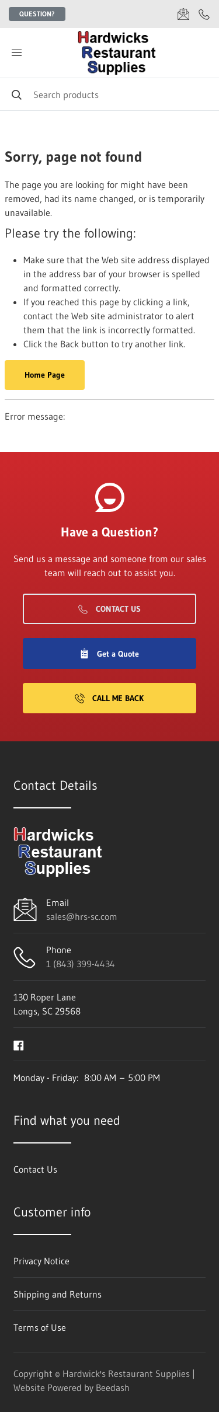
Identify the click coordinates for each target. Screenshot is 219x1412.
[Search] (109, 94)
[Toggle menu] (16, 53)
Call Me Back (109, 698)
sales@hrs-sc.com (81, 916)
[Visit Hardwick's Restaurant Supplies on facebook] (18, 1044)
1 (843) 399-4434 (80, 964)
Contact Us (109, 609)
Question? (37, 13)
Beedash (113, 1387)
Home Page (45, 374)
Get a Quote (109, 654)
